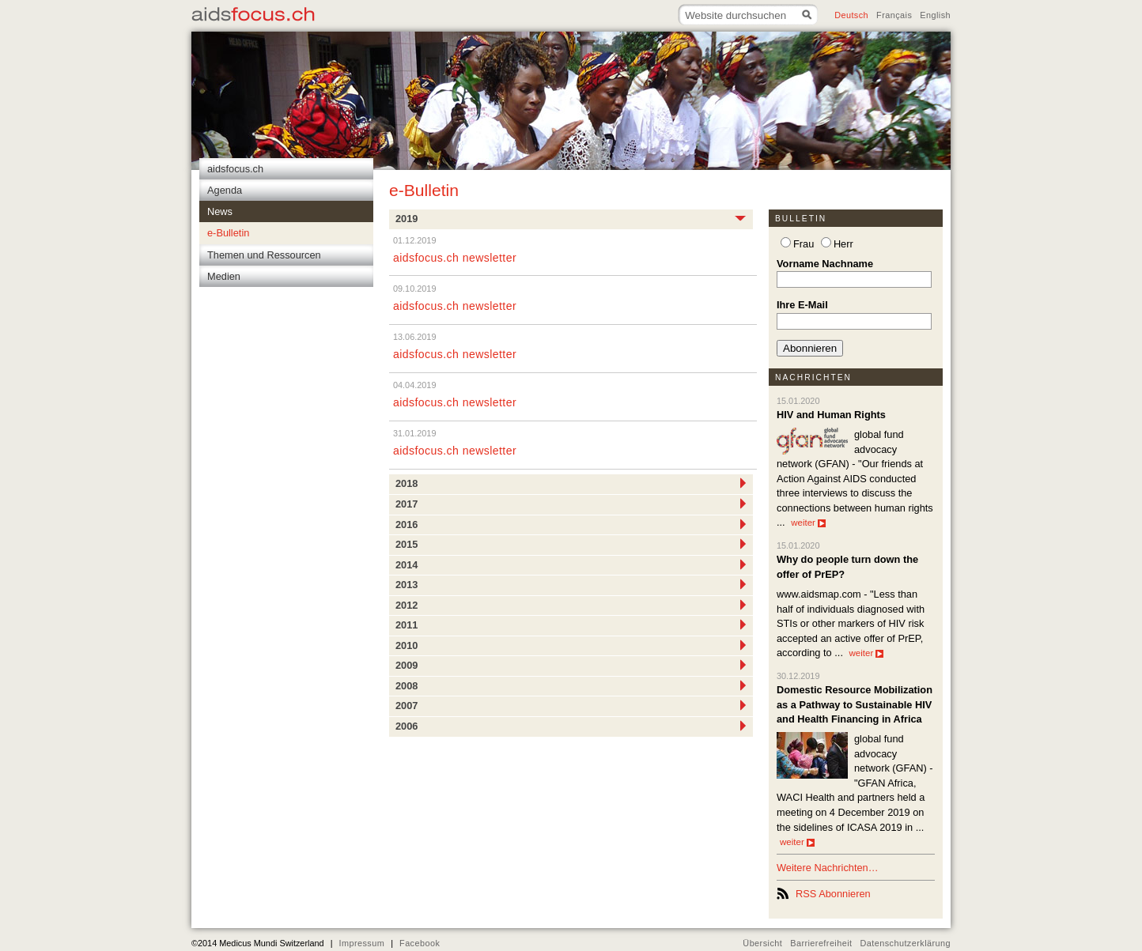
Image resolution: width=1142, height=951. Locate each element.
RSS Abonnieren (833, 894)
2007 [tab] (571, 705)
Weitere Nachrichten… (828, 868)
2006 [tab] (571, 725)
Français (894, 15)
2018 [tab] (571, 483)
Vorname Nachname (825, 264)
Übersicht (762, 943)
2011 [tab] (571, 624)
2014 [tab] (571, 564)
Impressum (361, 943)
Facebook (419, 943)
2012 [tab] (571, 604)
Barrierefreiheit (821, 943)
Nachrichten (813, 377)
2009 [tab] (571, 665)
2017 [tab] (571, 503)
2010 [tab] (571, 645)
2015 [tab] (571, 544)
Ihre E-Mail (802, 305)
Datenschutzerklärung (905, 943)
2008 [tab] (571, 685)
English (935, 15)
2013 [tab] (571, 584)
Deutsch (851, 15)
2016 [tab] (571, 524)
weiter (808, 522)
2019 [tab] (571, 218)
